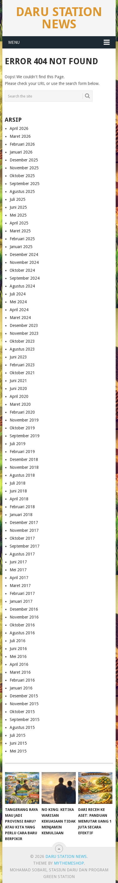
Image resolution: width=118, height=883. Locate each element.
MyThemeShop (69, 863)
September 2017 (25, 546)
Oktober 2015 (22, 711)
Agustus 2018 (22, 475)
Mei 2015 (18, 751)
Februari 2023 (22, 365)
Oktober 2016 (22, 625)
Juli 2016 (17, 640)
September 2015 (25, 719)
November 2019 (24, 420)
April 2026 (19, 128)
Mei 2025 (18, 215)
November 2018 (24, 467)
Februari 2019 (22, 451)
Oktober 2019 (22, 428)
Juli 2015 (17, 735)
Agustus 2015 (22, 727)
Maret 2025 (20, 231)
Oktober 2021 (22, 372)
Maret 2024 (20, 317)
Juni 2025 (18, 207)
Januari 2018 (21, 514)
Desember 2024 (24, 254)
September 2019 (25, 435)
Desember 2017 (24, 522)
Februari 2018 (22, 506)
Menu (14, 42)
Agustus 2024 (22, 286)
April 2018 (19, 499)
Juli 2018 (17, 483)
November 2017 (24, 530)
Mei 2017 (18, 569)
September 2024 (25, 278)
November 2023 (24, 333)
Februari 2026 (22, 144)
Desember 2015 (24, 696)
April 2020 (19, 396)
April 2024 (19, 309)
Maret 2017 (20, 585)
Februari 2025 (22, 238)
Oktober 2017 (22, 538)
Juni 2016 (18, 648)
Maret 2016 (20, 672)
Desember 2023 (24, 325)
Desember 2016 (24, 609)
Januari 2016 (21, 688)
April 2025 (19, 223)
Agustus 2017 (22, 554)
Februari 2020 (22, 412)
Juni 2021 (18, 380)
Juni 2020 (18, 388)
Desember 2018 (24, 459)
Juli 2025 (17, 199)
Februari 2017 (22, 593)
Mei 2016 (18, 656)
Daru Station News (59, 18)
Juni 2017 (18, 562)
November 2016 (24, 617)
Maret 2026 (20, 136)
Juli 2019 (17, 443)
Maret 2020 (20, 404)
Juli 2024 (17, 294)
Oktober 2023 (22, 341)
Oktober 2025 (22, 175)
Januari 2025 (21, 246)
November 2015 (24, 703)
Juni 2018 (18, 491)
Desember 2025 (24, 160)
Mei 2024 (18, 301)
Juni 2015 (18, 743)
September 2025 (25, 183)
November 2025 (24, 168)
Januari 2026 (21, 152)
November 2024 (24, 262)
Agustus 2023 (22, 349)
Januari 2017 (21, 601)
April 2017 (19, 577)
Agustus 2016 (22, 633)
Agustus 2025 (22, 191)
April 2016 (19, 664)
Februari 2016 (22, 680)
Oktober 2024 (22, 270)
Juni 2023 (18, 357)
